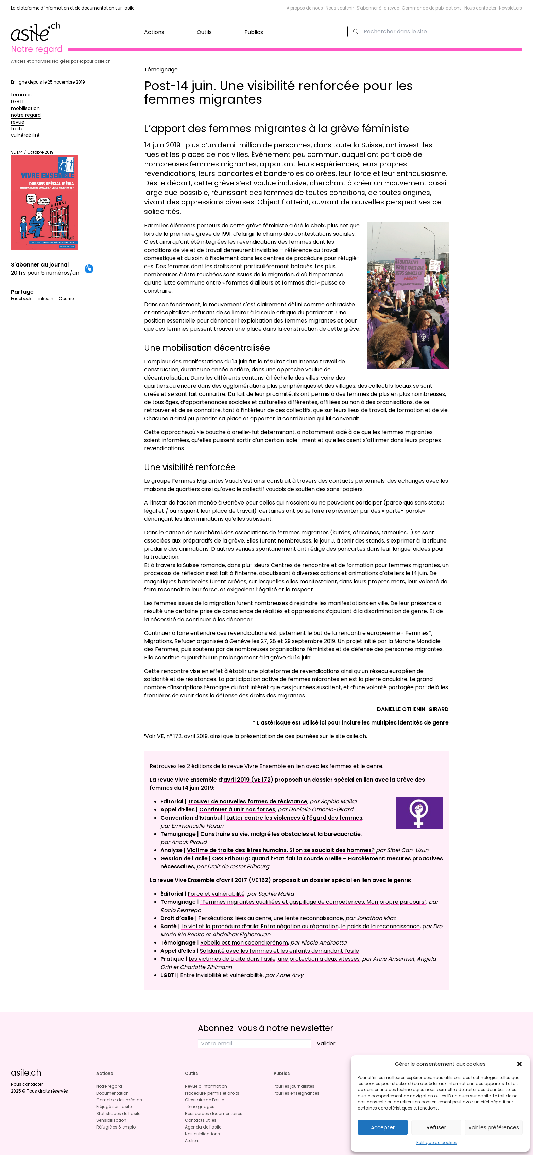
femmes (21, 94)
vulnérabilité (25, 135)
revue (17, 121)
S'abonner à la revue (378, 8)
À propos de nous (305, 8)
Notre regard (109, 1086)
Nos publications (202, 1134)
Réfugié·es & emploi (116, 1127)
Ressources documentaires (213, 1113)
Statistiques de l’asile (118, 1113)
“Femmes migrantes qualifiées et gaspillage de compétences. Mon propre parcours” (313, 902)
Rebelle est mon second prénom (244, 943)
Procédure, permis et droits (212, 1093)
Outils (204, 32)
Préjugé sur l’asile (114, 1107)
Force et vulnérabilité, (217, 894)
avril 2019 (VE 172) (248, 780)
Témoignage (161, 69)
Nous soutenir (340, 8)
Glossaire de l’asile (204, 1100)
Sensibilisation (111, 1120)
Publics (253, 32)
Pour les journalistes (294, 1086)
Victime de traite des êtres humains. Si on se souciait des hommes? (281, 850)
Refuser (436, 1127)
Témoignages (199, 1107)
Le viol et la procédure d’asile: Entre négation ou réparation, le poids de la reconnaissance (300, 926)
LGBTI (17, 101)
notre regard (26, 115)
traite (17, 128)
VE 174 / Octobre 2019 (44, 199)
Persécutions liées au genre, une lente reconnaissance (270, 918)
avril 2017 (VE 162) (246, 880)
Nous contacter (480, 8)
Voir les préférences (493, 1127)
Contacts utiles (201, 1120)
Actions (154, 32)
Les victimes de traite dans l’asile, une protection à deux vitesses (274, 959)
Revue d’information (206, 1086)
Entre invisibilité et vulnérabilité (221, 975)
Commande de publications (432, 8)
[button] (519, 1064)
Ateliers (192, 1140)
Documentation (112, 1093)
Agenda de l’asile (203, 1127)
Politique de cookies (436, 1142)
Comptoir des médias (119, 1100)
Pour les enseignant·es (297, 1093)
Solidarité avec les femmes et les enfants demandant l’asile (279, 951)
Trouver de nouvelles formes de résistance (247, 801)
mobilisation (25, 108)
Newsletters (510, 8)
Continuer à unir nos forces (237, 809)
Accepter (383, 1127)
